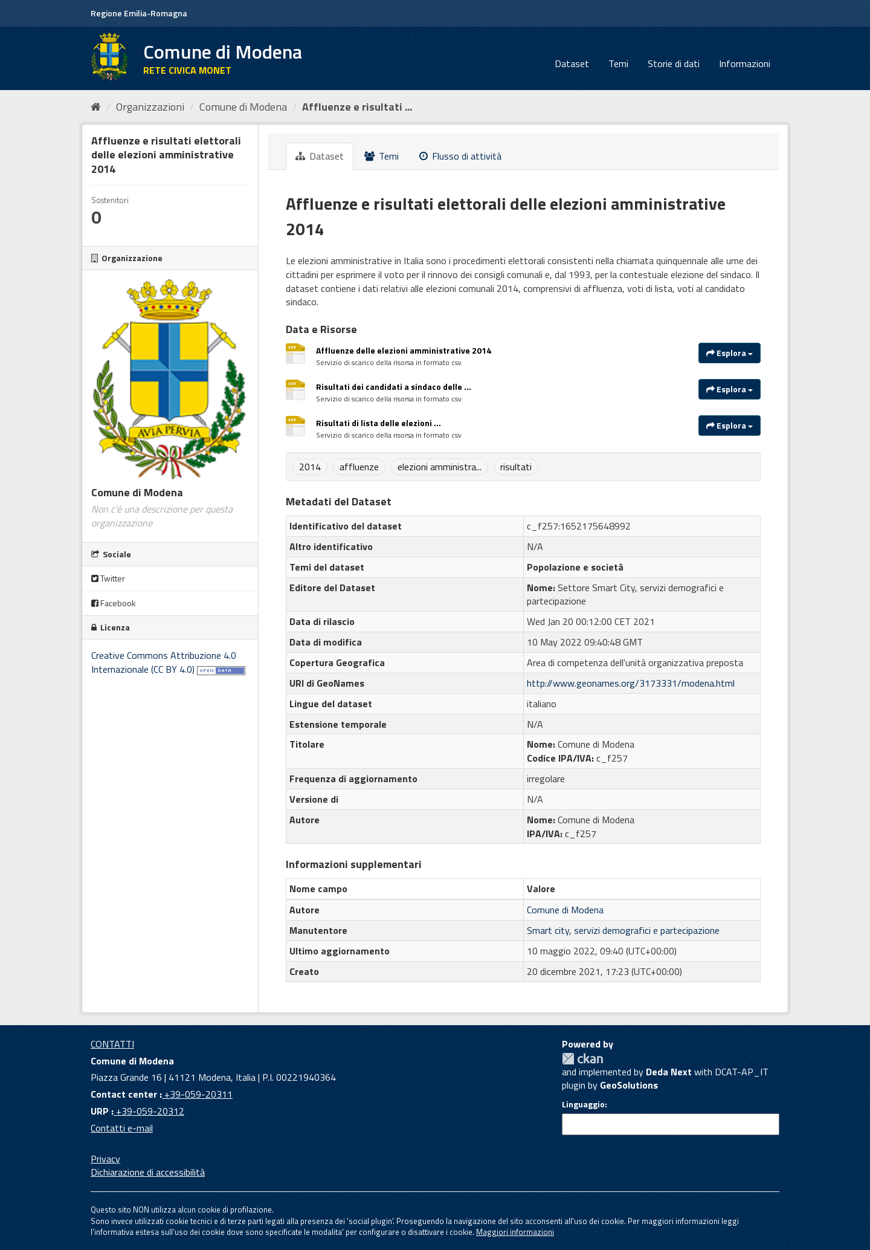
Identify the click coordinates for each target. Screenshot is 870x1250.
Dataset (572, 63)
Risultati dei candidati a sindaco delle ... (393, 386)
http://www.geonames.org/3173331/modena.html (631, 683)
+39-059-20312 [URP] (149, 1111)
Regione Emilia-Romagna (139, 13)
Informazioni (744, 63)
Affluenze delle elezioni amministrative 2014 (403, 350)
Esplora (729, 352)
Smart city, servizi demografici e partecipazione (623, 930)
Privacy (105, 1158)
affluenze (359, 466)
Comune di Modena (243, 107)
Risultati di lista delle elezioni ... (378, 422)
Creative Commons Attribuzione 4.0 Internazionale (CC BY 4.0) (163, 662)
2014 (310, 466)
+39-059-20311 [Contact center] (197, 1094)
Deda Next (669, 1071)
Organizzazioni (150, 107)
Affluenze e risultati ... (357, 107)
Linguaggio (583, 1104)
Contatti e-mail (122, 1128)
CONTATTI (112, 1044)
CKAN (582, 1058)
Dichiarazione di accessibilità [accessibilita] (148, 1172)
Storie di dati (674, 63)
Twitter (108, 578)
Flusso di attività (460, 156)
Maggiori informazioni (515, 1232)
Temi (618, 63)
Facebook (113, 603)
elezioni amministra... (440, 466)
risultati (516, 466)
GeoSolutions (629, 1085)
